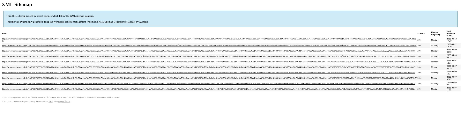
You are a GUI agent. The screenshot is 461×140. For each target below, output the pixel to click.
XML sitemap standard (81, 15)
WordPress (58, 21)
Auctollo (143, 21)
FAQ (50, 101)
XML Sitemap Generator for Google (117, 21)
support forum (64, 101)
